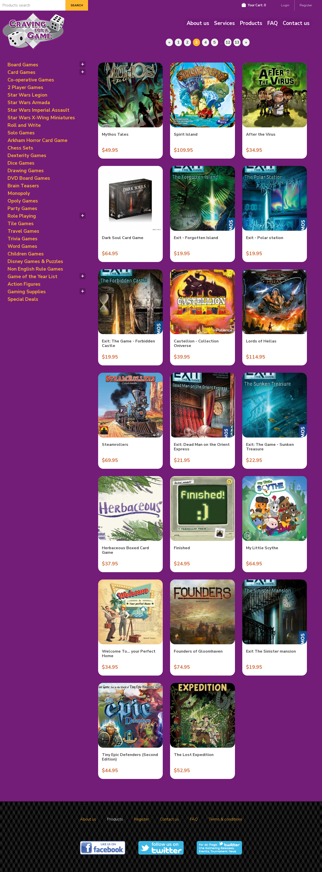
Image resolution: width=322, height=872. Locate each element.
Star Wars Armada (29, 103)
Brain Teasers (23, 186)
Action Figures (24, 284)
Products (251, 23)
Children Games (26, 254)
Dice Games (21, 163)
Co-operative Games (31, 80)
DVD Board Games (29, 178)
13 (236, 42)
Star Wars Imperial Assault (38, 110)
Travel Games (23, 231)
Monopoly (19, 193)
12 (227, 42)
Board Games (23, 65)
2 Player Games (25, 87)
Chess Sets (20, 148)
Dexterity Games (27, 156)
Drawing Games (26, 171)
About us (198, 23)
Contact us (296, 23)
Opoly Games (23, 201)
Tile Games (21, 224)
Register (306, 5)
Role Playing (22, 216)
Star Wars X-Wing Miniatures (41, 118)
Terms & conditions (225, 819)
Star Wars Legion (27, 95)
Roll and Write (24, 125)
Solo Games (21, 133)
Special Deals (23, 299)
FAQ (272, 23)
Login (285, 5)
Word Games (22, 246)
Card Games (21, 72)
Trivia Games (22, 239)
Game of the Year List (32, 277)
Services (224, 23)
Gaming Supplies (27, 292)
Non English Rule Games (35, 269)
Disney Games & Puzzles (35, 261)
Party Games (22, 209)
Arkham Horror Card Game (37, 140)
